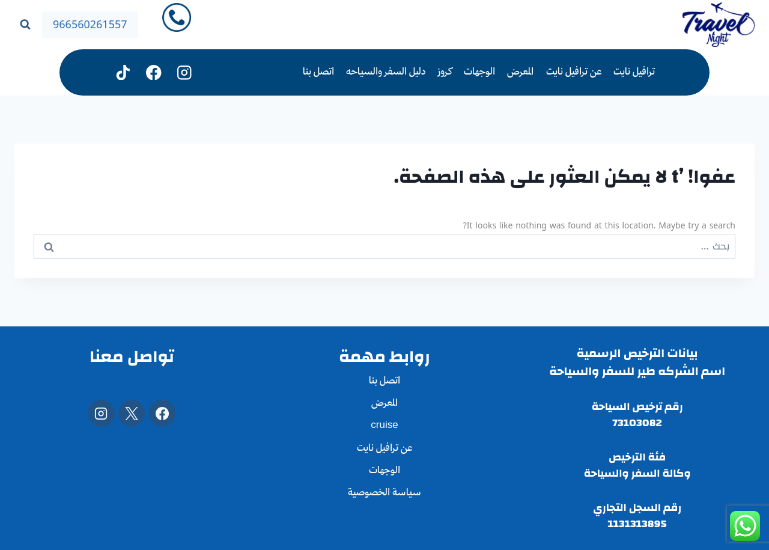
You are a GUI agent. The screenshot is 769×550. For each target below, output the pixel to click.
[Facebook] (162, 413)
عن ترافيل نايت (573, 72)
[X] (131, 413)
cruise (384, 425)
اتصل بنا (318, 72)
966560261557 (90, 24)
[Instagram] (184, 72)
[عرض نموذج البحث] (25, 24)
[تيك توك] (123, 72)
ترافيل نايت (634, 72)
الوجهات (479, 72)
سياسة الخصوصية (384, 493)
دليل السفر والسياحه (385, 72)
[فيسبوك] (154, 72)
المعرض (520, 72)
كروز (445, 72)
